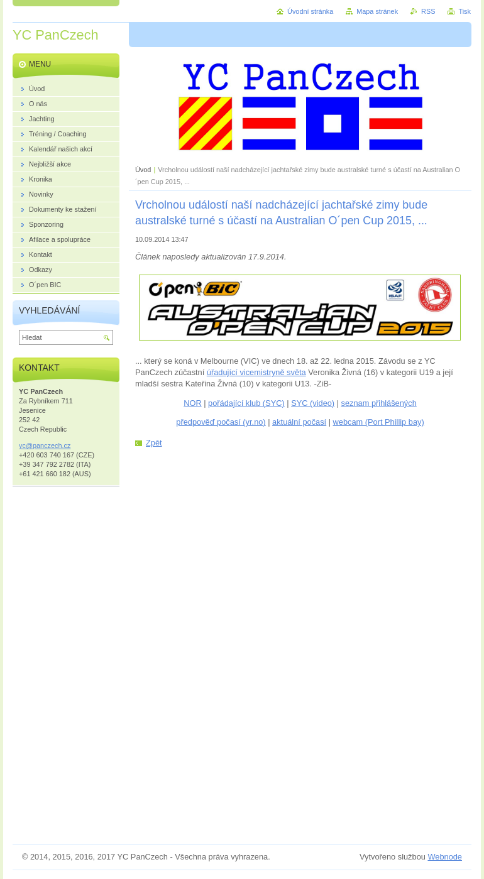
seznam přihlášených (379, 403)
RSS (428, 11)
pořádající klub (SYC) (246, 403)
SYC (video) (312, 403)
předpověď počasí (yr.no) (220, 422)
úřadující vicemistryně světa (256, 372)
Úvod (143, 169)
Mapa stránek (377, 11)
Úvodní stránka (310, 11)
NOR (192, 403)
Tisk (464, 11)
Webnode (444, 856)
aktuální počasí (299, 422)
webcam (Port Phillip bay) (378, 422)
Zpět (154, 442)
